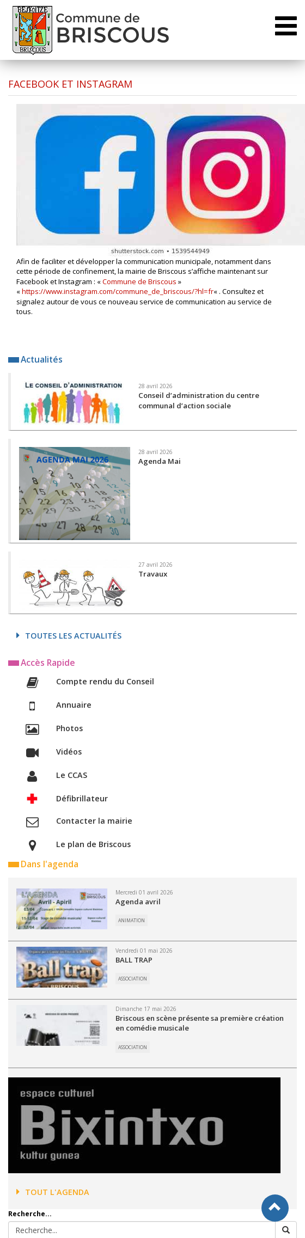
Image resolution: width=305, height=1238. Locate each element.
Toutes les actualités (68, 635)
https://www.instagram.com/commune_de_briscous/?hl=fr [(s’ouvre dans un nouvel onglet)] (117, 291)
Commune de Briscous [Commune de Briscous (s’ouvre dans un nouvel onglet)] (139, 281)
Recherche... (30, 1213)
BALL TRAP (133, 960)
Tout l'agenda (52, 1192)
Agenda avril (138, 901)
